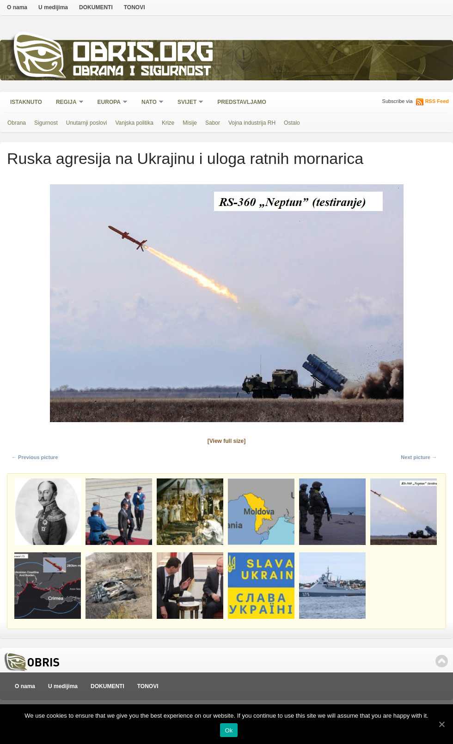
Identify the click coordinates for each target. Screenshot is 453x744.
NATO (149, 103)
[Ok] (441, 724)
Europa (110, 103)
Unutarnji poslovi (86, 123)
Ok (229, 730)
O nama (17, 7)
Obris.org (143, 54)
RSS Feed (437, 101)
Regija (67, 103)
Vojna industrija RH (251, 123)
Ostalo (292, 123)
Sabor (212, 123)
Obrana (16, 123)
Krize (168, 123)
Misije (190, 123)
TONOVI (134, 7)
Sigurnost (46, 123)
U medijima (53, 7)
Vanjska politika (134, 123)
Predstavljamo (241, 102)
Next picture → (419, 457)
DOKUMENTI (96, 7)
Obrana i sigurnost (141, 72)
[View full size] (226, 441)
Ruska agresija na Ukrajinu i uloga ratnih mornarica (185, 158)
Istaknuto (26, 102)
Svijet (187, 103)
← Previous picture (35, 457)
